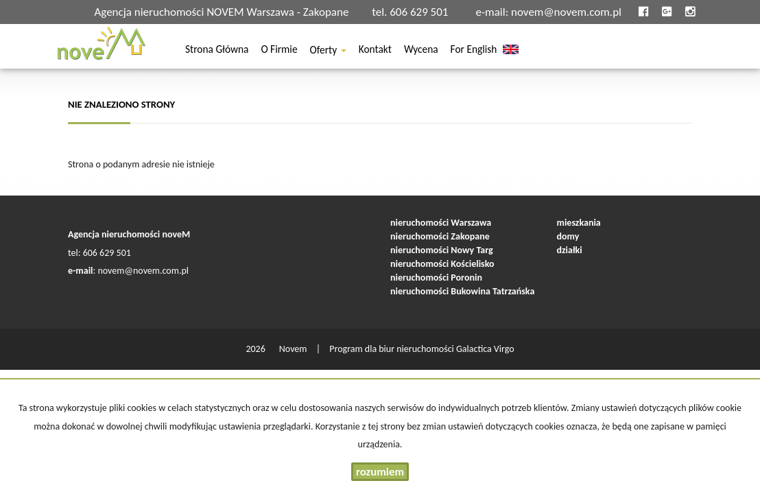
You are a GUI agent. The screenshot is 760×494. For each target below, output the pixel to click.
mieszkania (579, 222)
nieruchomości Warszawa (440, 222)
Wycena (421, 51)
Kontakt (375, 51)
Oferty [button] (328, 51)
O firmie (279, 51)
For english (474, 51)
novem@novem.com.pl (566, 12)
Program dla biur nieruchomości (392, 349)
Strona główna (216, 51)
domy (568, 236)
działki (569, 250)
